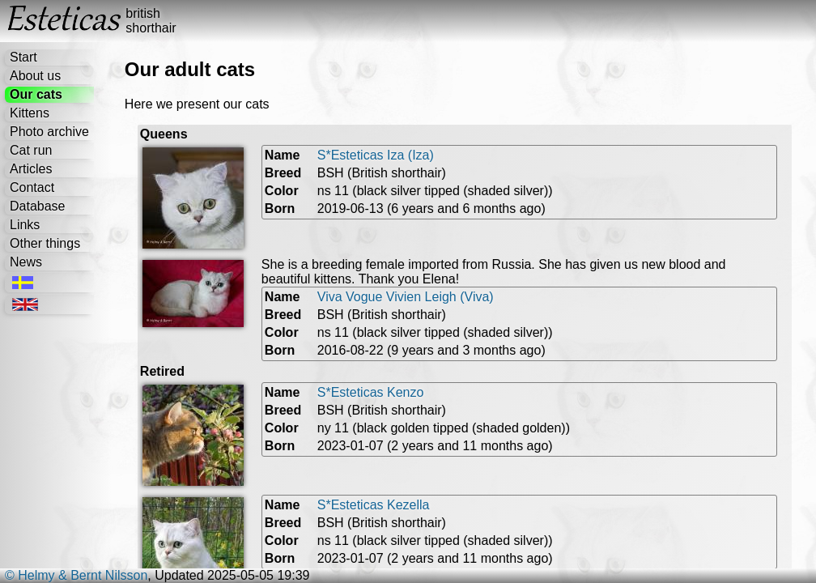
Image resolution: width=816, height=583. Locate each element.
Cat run (31, 150)
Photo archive (49, 131)
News (26, 262)
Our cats (36, 94)
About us (35, 76)
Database (38, 206)
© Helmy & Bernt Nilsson (76, 575)
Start (23, 57)
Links (25, 225)
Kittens (29, 113)
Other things (45, 243)
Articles (31, 169)
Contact (32, 187)
